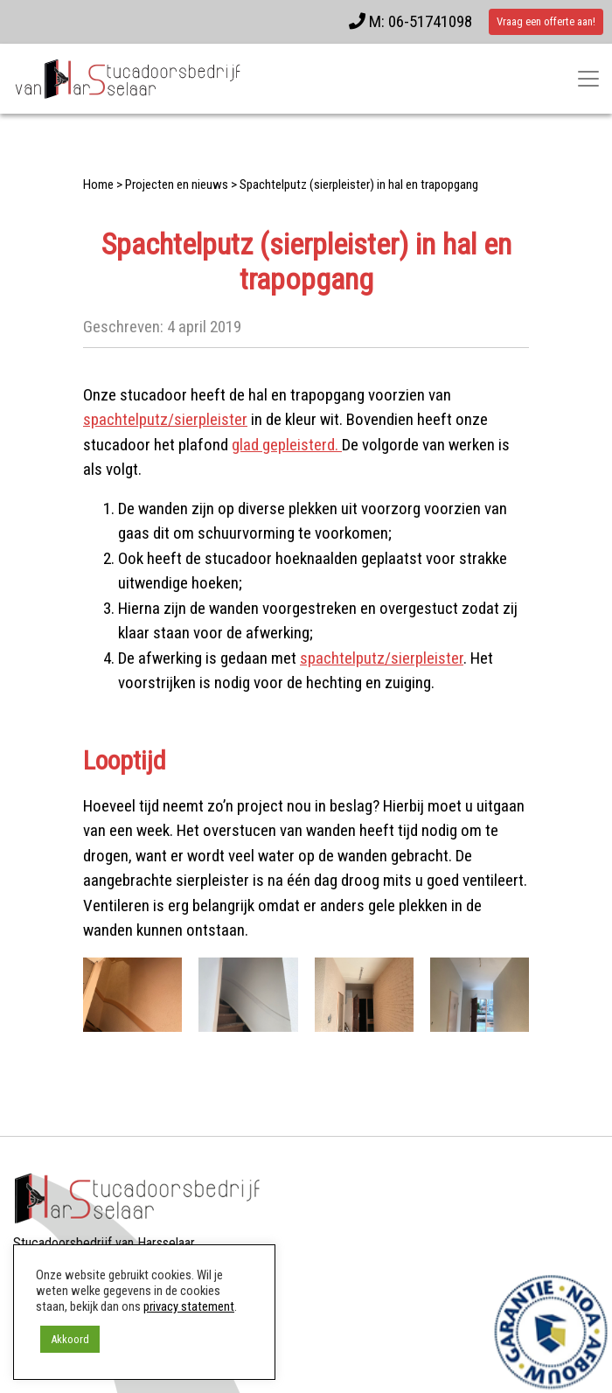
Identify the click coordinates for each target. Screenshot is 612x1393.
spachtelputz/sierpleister (165, 419)
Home (98, 184)
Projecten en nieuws (176, 184)
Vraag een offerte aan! (546, 21)
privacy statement (188, 1306)
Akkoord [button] (70, 1339)
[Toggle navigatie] (588, 78)
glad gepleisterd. (287, 445)
